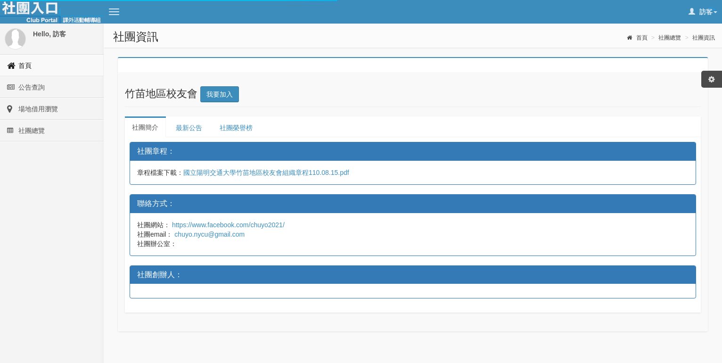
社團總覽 (669, 37)
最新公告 (189, 128)
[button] (114, 12)
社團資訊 (703, 37)
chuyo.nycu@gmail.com (208, 234)
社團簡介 (145, 127)
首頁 (637, 37)
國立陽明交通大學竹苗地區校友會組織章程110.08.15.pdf (266, 172)
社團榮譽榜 (236, 128)
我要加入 (219, 94)
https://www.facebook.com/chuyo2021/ (227, 225)
